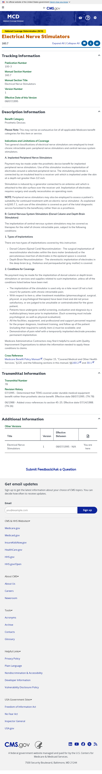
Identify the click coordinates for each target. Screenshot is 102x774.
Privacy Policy (12, 658)
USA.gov (9, 728)
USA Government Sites (18, 699)
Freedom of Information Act (20, 706)
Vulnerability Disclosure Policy (22, 687)
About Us (10, 583)
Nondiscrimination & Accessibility (23, 673)
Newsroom (11, 598)
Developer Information (18, 680)
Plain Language (13, 665)
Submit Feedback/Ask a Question (51, 469)
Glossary (10, 639)
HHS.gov (9, 557)
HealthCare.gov (13, 549)
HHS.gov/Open (13, 564)
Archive (9, 624)
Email (8, 503)
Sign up (87, 510)
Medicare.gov (12, 528)
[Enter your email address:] (41, 510)
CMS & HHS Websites (17, 521)
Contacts (10, 632)
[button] (87, 18)
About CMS (12, 576)
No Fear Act (11, 714)
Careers (9, 591)
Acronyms (10, 617)
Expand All (58, 43)
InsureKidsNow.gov (15, 542)
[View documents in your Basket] (81, 18)
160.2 (76, 363)
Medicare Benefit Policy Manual (23, 359)
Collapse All (73, 43)
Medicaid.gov (12, 535)
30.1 (90, 363)
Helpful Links (13, 651)
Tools (8, 610)
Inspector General (15, 721)
